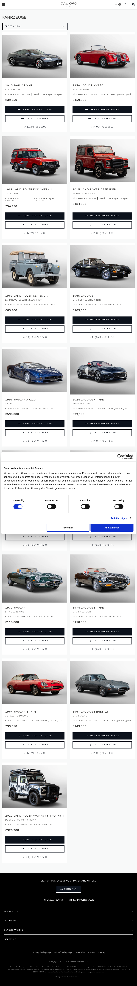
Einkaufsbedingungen (63, 952)
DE (118, 4)
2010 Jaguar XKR (18, 85)
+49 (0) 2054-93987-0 (35, 337)
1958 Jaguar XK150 (88, 85)
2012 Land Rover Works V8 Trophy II (34, 816)
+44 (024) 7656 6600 (35, 126)
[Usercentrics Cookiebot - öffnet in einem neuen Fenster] (119, 456)
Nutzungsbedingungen (42, 952)
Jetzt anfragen (37, 118)
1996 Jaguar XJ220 (20, 399)
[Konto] (125, 4)
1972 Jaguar (15, 607)
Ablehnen (68, 527)
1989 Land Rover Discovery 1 (28, 189)
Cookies (91, 952)
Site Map (101, 952)
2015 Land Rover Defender (94, 189)
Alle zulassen (111, 527)
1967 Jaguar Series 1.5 (91, 711)
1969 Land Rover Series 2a (26, 296)
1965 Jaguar (83, 296)
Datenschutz (80, 952)
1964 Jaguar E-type (20, 711)
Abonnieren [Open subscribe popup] (68, 889)
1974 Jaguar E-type (88, 607)
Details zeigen (119, 518)
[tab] (68, 911)
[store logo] (68, 4)
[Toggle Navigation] (3, 4)
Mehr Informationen (37, 109)
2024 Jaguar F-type (88, 399)
